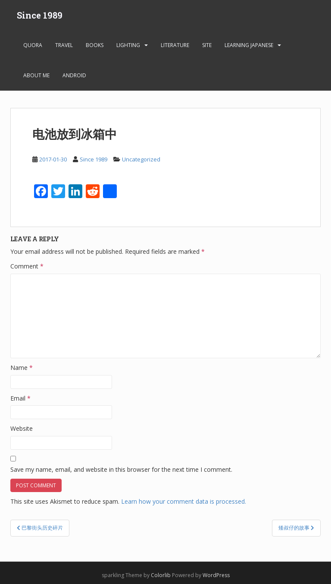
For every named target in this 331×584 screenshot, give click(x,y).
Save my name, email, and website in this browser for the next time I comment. (121, 469)
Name (21, 367)
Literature (175, 45)
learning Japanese (249, 45)
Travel (64, 45)
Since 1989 (39, 15)
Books (94, 45)
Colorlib (161, 575)
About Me (36, 75)
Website (21, 428)
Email (20, 398)
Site (207, 45)
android (74, 75)
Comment (27, 266)
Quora (32, 45)
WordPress (216, 575)
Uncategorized (141, 159)
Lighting (128, 45)
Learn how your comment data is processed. (183, 501)
